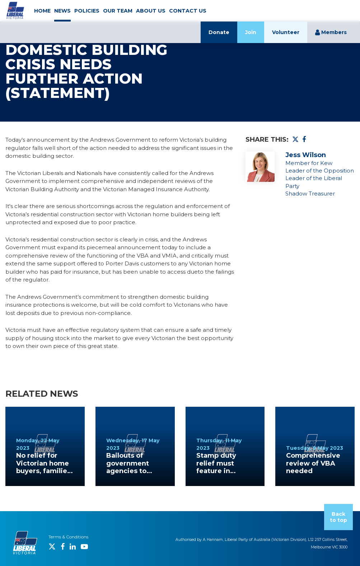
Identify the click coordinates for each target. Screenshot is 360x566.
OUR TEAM (117, 11)
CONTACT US (187, 11)
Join (250, 32)
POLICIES (86, 11)
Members (331, 32)
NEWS (62, 11)
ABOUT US (150, 11)
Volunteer (285, 32)
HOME (42, 11)
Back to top (338, 517)
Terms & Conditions (68, 536)
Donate (219, 32)
